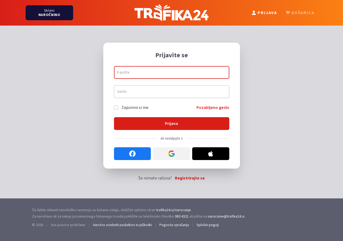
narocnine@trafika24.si (226, 216)
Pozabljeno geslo (212, 108)
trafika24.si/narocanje (173, 210)
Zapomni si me (134, 108)
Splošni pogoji (207, 225)
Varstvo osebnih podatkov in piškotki (122, 225)
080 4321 (182, 216)
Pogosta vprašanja (174, 225)
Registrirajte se (190, 178)
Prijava (171, 123)
